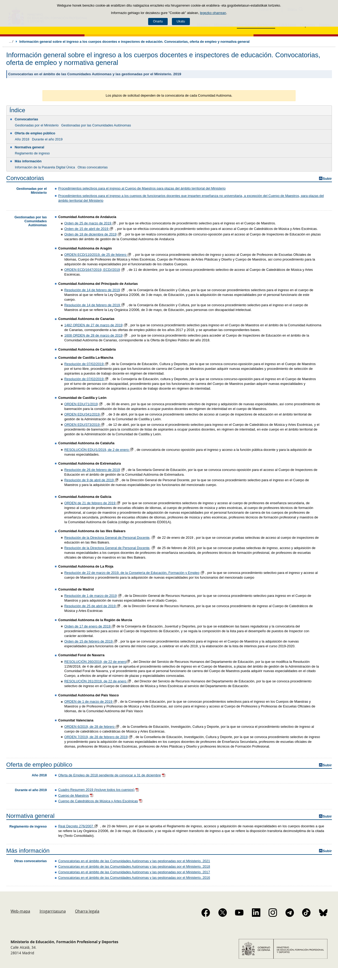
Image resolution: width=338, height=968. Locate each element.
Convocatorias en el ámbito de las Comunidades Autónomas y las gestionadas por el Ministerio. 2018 (134, 866)
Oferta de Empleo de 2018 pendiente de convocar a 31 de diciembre (109, 775)
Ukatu (181, 21)
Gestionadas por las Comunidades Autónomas (96, 125)
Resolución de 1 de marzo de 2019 (90, 596)
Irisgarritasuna (53, 911)
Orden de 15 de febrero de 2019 (89, 641)
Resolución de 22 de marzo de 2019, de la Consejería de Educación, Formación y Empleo (131, 573)
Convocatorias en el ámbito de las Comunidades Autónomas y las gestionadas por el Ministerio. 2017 (134, 872)
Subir (327, 179)
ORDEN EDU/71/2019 (81, 404)
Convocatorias (26, 119)
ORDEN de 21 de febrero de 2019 (90, 503)
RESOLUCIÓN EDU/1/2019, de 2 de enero (97, 450)
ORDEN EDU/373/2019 (82, 425)
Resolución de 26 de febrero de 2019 (92, 470)
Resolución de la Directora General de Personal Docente (106, 538)
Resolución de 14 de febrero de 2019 (92, 290)
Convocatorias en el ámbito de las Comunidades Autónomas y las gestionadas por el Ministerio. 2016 (134, 878)
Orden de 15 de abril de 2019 (86, 229)
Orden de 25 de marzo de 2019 (88, 223)
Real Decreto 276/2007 (76, 826)
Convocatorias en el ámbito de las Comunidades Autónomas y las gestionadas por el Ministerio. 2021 (134, 861)
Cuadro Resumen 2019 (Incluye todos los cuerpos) (96, 790)
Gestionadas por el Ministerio (37, 125)
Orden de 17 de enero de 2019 (88, 626)
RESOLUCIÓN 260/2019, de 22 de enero (95, 662)
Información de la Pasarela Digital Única (45, 167)
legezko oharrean (213, 13)
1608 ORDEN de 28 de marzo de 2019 (93, 335)
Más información (28, 161)
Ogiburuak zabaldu (11, 41)
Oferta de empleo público (35, 133)
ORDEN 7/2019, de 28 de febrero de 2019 (96, 737)
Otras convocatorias (93, 167)
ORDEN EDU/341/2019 (82, 414)
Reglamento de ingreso (32, 153)
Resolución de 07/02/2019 (84, 364)
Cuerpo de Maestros (73, 795)
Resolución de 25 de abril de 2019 (90, 606)
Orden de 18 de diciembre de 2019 (90, 234)
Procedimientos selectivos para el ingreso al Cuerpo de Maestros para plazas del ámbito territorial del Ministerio (142, 188)
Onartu (158, 21)
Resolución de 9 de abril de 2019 (89, 480)
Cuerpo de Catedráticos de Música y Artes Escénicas (98, 801)
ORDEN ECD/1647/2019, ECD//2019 (92, 270)
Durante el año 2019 (47, 139)
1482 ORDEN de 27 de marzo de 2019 (93, 325)
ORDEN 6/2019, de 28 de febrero (90, 727)
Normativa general (29, 147)
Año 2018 (22, 139)
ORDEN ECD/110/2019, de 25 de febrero (95, 255)
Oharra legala (87, 911)
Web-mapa (20, 911)
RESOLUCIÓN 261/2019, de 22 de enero (95, 681)
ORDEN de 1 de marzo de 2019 (88, 701)
